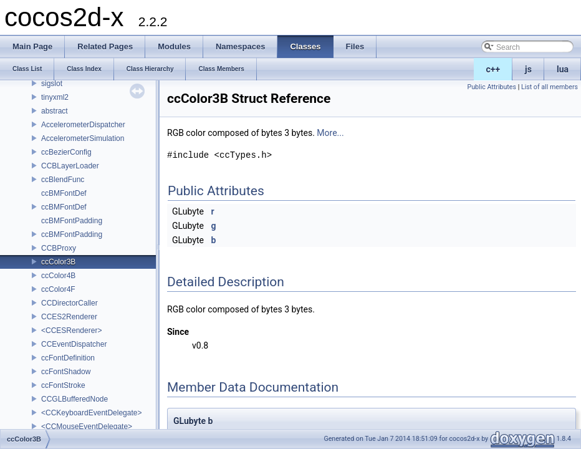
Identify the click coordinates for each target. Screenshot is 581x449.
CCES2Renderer (69, 316)
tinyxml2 (55, 97)
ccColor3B (58, 262)
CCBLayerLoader (70, 166)
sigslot (51, 83)
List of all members (549, 87)
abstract (54, 111)
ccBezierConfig (66, 152)
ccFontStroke (63, 385)
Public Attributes (491, 87)
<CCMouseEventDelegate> (86, 426)
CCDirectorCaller (69, 303)
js (528, 69)
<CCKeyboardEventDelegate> (91, 412)
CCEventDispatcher (74, 344)
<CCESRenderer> (71, 330)
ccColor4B (58, 275)
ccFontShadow (65, 371)
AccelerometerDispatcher (83, 124)
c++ (493, 69)
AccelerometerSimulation (82, 138)
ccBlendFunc (62, 179)
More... (330, 133)
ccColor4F (58, 289)
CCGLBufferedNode (74, 399)
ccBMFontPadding (71, 220)
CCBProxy (58, 248)
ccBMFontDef (64, 193)
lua (563, 69)
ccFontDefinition (68, 358)
